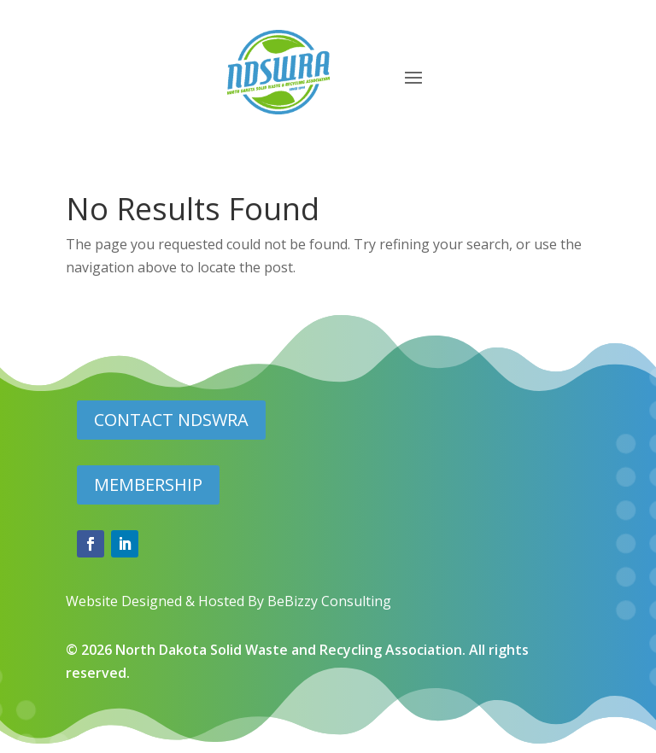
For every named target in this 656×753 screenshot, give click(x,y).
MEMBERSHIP (148, 484)
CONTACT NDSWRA (171, 419)
